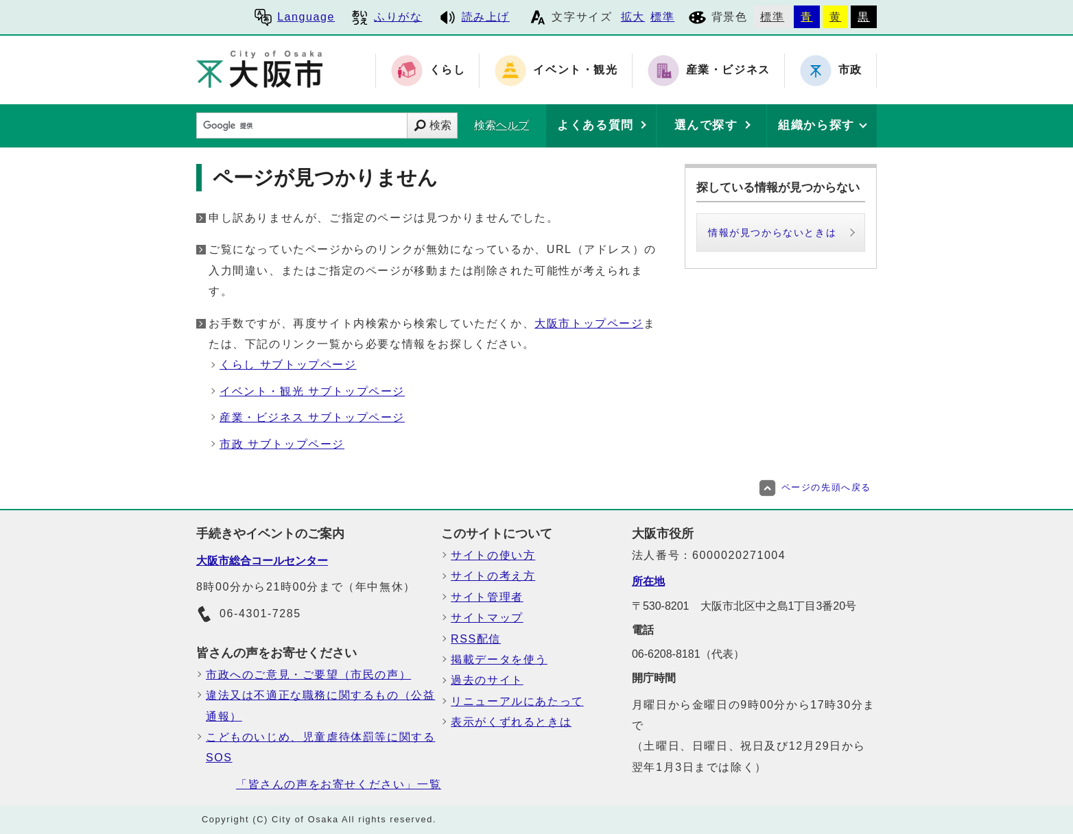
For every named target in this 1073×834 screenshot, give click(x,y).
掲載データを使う (499, 659)
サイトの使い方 (493, 555)
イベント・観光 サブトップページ (312, 391)
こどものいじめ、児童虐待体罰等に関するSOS (320, 747)
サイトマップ (487, 617)
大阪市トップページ (588, 323)
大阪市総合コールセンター (262, 561)
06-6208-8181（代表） (688, 654)
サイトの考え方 (493, 576)
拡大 (633, 17)
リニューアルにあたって (517, 701)
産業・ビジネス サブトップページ (312, 417)
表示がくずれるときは (511, 722)
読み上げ (474, 17)
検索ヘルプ (501, 125)
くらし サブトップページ (288, 364)
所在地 (648, 581)
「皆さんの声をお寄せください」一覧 (338, 784)
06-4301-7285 (248, 614)
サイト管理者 (487, 597)
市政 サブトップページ (282, 444)
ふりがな (386, 17)
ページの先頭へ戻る (815, 487)
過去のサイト (487, 680)
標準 (662, 17)
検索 (440, 125)
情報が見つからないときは (772, 232)
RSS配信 (476, 639)
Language (295, 17)
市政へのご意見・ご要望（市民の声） (308, 674)
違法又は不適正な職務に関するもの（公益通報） (320, 705)
